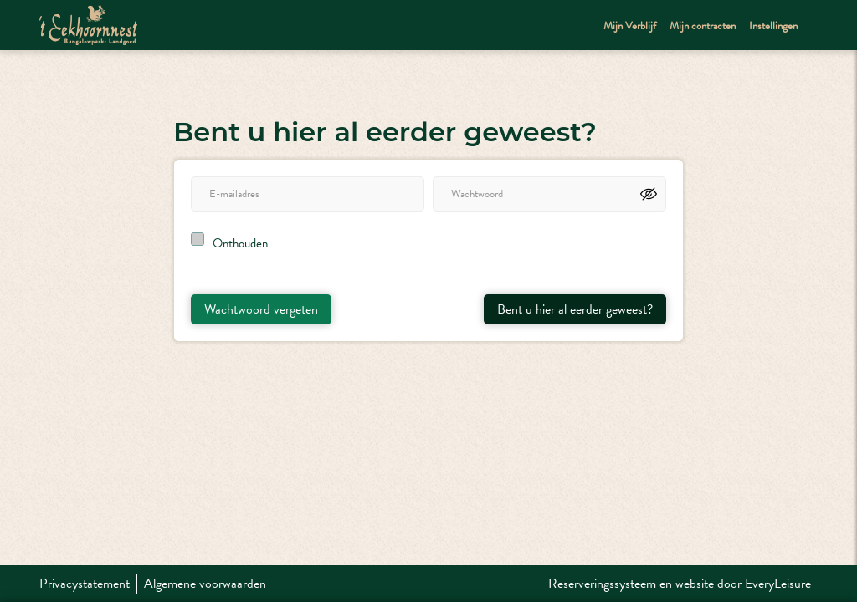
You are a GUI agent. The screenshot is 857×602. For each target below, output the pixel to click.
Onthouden (240, 243)
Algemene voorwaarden (205, 584)
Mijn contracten (703, 26)
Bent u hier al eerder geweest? (575, 309)
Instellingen (773, 26)
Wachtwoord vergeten (261, 309)
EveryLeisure (778, 584)
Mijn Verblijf (629, 26)
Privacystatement (84, 584)
